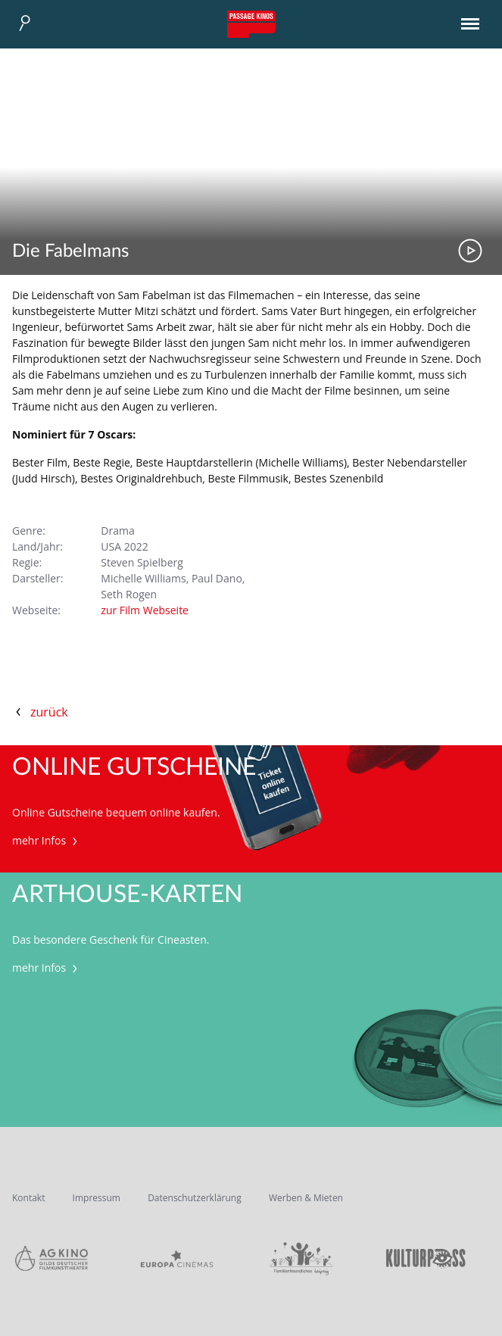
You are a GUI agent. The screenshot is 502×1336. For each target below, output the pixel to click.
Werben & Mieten (306, 1197)
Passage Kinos (251, 24)
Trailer (470, 251)
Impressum (96, 1197)
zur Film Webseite (145, 610)
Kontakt (28, 1197)
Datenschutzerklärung (195, 1197)
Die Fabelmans (70, 251)
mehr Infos (46, 840)
